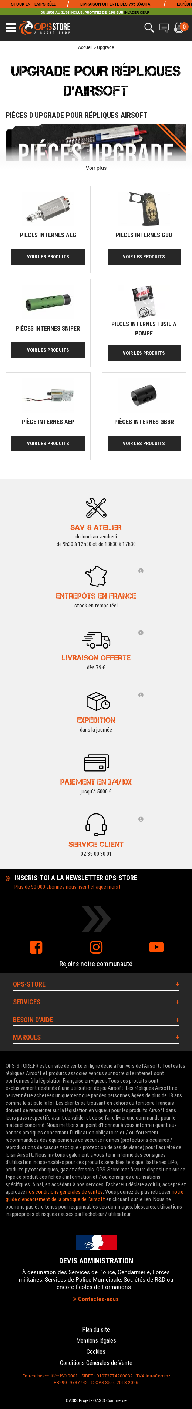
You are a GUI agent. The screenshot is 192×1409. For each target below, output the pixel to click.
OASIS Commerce (110, 1400)
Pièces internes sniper (48, 328)
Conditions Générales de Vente (96, 1362)
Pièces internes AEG (48, 235)
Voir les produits (48, 256)
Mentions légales (96, 1340)
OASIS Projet (78, 1400)
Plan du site (96, 1329)
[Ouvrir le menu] (11, 28)
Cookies (96, 1351)
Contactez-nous (96, 1299)
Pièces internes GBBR (144, 421)
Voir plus (96, 167)
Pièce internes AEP (48, 421)
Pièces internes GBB (144, 235)
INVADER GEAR (136, 12)
